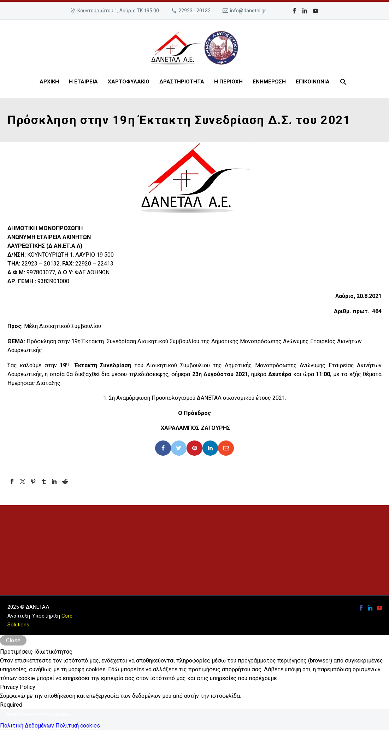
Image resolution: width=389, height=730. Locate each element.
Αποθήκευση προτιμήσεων (39, 714)
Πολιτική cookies (77, 725)
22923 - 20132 (194, 10)
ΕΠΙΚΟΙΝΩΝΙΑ (313, 81)
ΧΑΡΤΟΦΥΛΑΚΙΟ (128, 81)
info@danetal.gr (248, 10)
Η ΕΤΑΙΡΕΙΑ (83, 81)
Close (13, 640)
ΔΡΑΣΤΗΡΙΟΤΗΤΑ (181, 81)
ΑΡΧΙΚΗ (49, 81)
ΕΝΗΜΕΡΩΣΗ (269, 81)
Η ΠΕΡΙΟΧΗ (228, 81)
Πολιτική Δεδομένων (27, 725)
